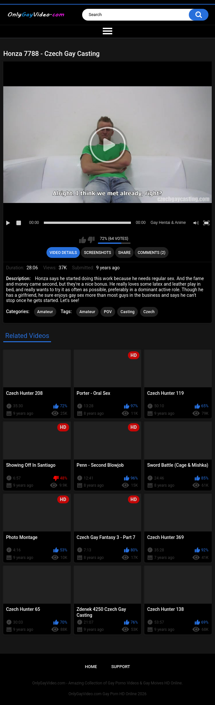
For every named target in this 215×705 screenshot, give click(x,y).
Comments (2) (152, 252)
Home (91, 666)
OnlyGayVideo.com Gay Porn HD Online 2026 (107, 694)
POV (108, 312)
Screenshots (97, 252)
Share (124, 252)
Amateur (45, 312)
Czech (149, 312)
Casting (127, 312)
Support (120, 666)
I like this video (82, 240)
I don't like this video (91, 240)
